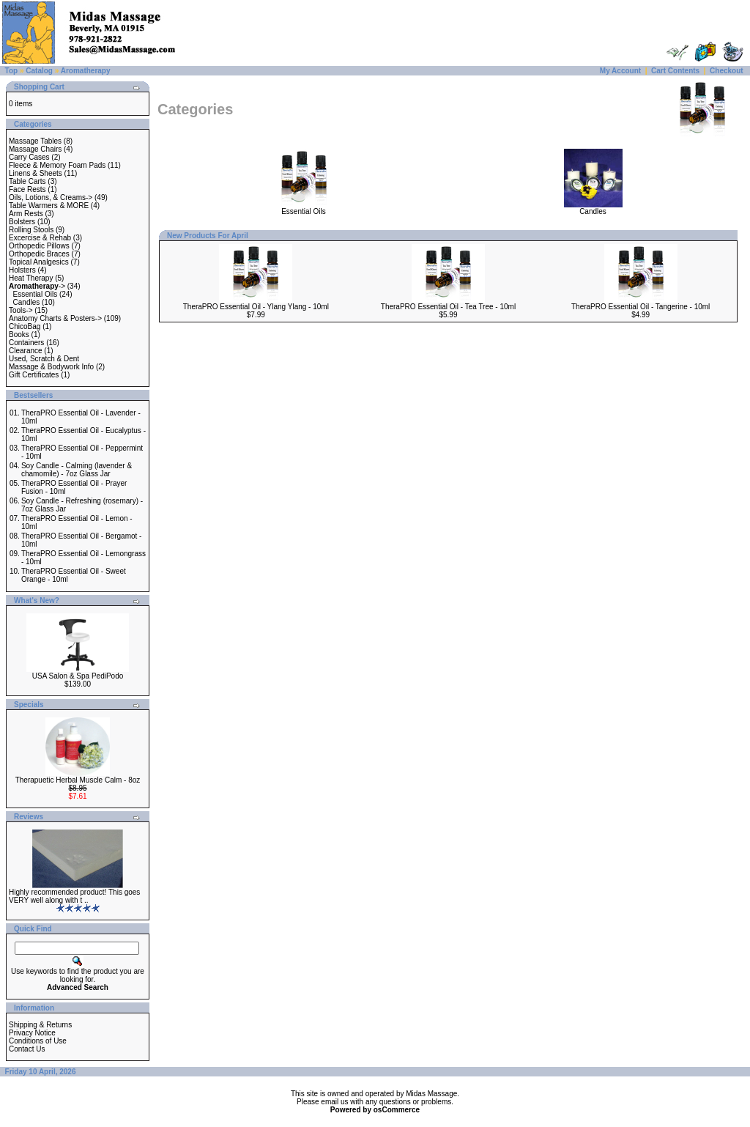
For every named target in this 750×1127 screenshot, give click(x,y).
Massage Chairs (35, 149)
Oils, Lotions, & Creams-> (50, 197)
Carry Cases (29, 157)
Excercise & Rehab (40, 238)
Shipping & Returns (40, 1025)
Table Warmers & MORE (49, 206)
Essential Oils (35, 294)
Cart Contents (675, 71)
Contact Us (27, 1049)
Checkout (726, 71)
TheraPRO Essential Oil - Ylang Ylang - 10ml (256, 307)
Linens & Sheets (35, 173)
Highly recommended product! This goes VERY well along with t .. (74, 896)
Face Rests (27, 189)
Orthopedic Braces (39, 254)
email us (334, 1102)
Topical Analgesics (39, 262)
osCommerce (397, 1110)
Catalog (39, 71)
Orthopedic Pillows (39, 246)
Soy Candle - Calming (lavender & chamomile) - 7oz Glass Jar (76, 470)
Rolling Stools (31, 230)
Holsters (22, 270)
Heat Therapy (31, 278)
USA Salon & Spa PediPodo (78, 676)
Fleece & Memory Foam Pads (57, 165)
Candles (26, 302)
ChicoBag (24, 326)
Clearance (25, 351)
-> (37, 286)
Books (19, 334)
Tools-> (21, 310)
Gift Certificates (34, 375)
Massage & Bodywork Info (51, 367)
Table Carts (27, 181)
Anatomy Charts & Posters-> (55, 318)
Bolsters (22, 222)
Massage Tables (35, 141)
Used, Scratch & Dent (44, 359)
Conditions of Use (38, 1041)
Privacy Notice (32, 1033)
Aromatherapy (86, 71)
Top (11, 71)
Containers (26, 343)
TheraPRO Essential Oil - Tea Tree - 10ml (448, 307)
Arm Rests (26, 214)
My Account (620, 71)
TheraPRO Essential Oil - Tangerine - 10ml (640, 307)
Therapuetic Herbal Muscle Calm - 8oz (78, 780)
